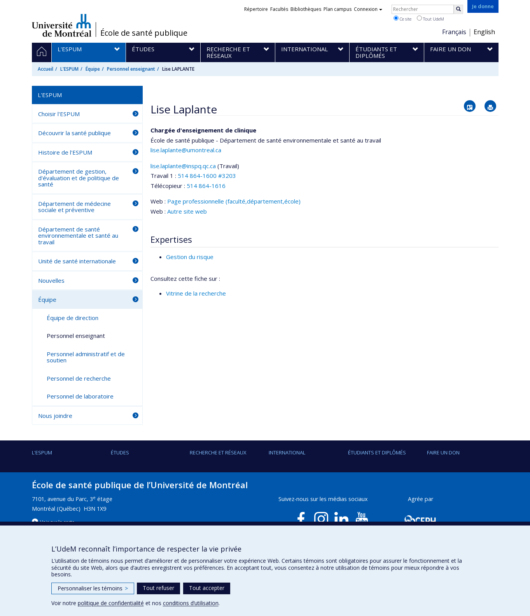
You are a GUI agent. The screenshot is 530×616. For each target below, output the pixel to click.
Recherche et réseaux (218, 452)
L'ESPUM (69, 69)
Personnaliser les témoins (93, 588)
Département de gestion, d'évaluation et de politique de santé (78, 177)
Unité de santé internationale (77, 261)
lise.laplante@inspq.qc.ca (183, 166)
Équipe (93, 69)
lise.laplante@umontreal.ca (185, 150)
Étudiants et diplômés (377, 452)
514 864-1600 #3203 (207, 175)
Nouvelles (51, 280)
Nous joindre (55, 415)
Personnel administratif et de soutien (86, 357)
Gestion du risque (189, 257)
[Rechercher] (458, 9)
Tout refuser (158, 588)
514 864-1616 (206, 186)
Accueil (45, 69)
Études (120, 452)
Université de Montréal (61, 25)
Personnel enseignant (131, 69)
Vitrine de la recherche (196, 293)
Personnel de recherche (79, 378)
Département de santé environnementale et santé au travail (78, 235)
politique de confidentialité (111, 603)
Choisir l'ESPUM (59, 114)
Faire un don (443, 452)
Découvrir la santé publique (74, 133)
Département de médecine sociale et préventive (74, 207)
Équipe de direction (72, 318)
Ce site (402, 19)
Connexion (368, 9)
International (287, 452)
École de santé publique (143, 33)
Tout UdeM (430, 19)
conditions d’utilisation (191, 603)
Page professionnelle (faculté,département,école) (234, 201)
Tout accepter (206, 588)
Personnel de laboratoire (80, 396)
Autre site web (187, 211)
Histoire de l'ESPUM (65, 152)
